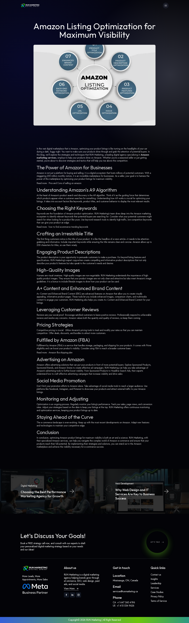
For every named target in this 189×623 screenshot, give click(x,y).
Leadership (156, 583)
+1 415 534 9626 (125, 605)
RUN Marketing (132, 425)
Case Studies (157, 592)
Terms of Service (159, 601)
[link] (30, 5)
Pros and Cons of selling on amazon (67, 193)
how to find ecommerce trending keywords (71, 233)
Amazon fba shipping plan (63, 348)
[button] (71, 588)
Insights (154, 579)
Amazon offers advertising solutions (56, 359)
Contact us (156, 574)
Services (155, 588)
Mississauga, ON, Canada (125, 580)
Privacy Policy (157, 596)
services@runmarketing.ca (125, 591)
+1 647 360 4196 (126, 602)
